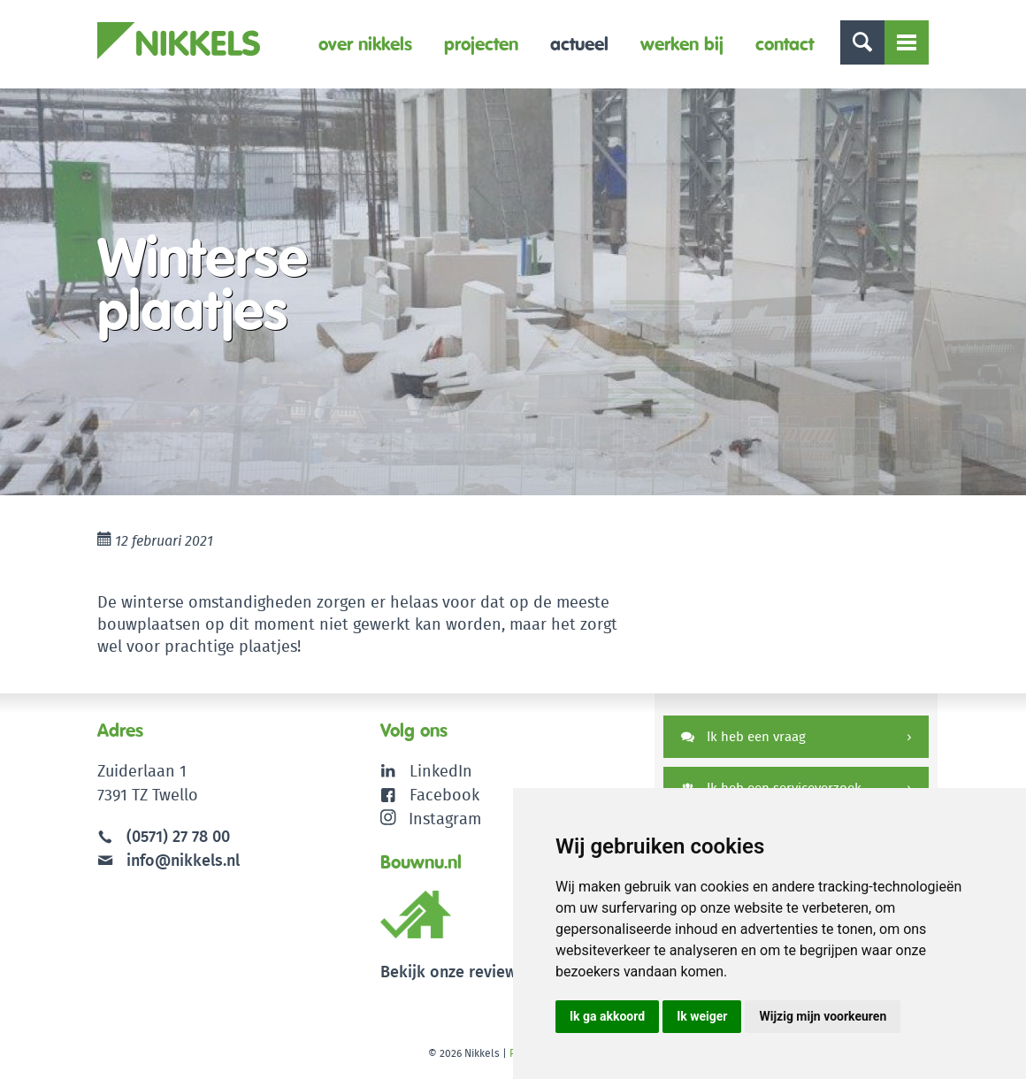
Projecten (481, 44)
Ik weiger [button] (702, 1016)
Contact (784, 44)
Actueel (579, 44)
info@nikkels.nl (168, 860)
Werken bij (682, 44)
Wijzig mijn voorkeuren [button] (822, 1016)
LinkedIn (441, 771)
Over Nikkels (365, 44)
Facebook (444, 795)
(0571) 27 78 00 (178, 836)
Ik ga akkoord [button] (607, 1016)
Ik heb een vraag (743, 736)
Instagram (431, 818)
